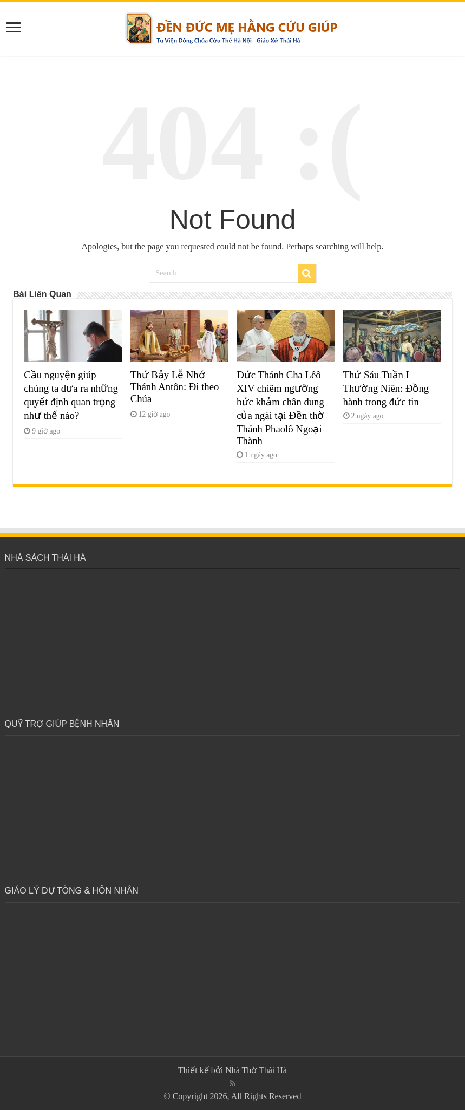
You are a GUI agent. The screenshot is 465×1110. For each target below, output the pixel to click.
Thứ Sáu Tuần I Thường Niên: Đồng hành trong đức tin (386, 388)
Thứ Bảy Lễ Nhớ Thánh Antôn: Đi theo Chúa (174, 386)
